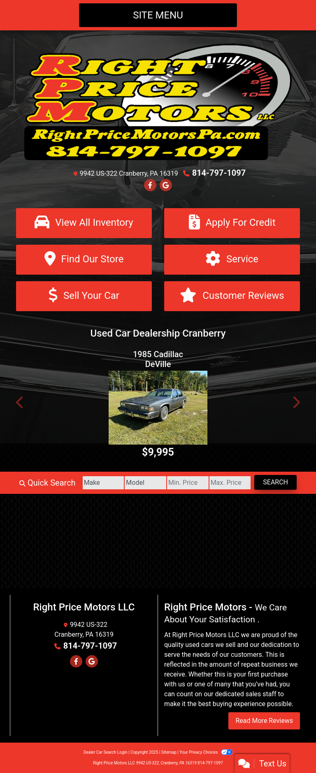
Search (275, 482)
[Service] (232, 260)
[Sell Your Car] (84, 296)
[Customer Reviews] (232, 296)
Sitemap (169, 752)
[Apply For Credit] (232, 223)
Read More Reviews (264, 721)
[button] (20, 402)
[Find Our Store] (84, 260)
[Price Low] (188, 483)
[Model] (145, 483)
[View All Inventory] (84, 223)
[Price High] (230, 483)
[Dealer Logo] (158, 101)
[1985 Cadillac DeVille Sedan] (158, 408)
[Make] (103, 483)
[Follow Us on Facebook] (150, 185)
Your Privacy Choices (205, 752)
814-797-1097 (219, 173)
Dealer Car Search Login (106, 752)
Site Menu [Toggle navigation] (158, 15)
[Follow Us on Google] (166, 185)
